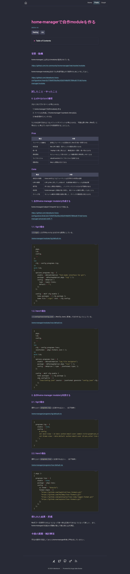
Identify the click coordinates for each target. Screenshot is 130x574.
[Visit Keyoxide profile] (70, 561)
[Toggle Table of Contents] (65, 41)
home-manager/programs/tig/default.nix (47, 414)
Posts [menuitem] (96, 3)
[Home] (25, 3)
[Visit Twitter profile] (59, 561)
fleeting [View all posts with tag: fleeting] (35, 32)
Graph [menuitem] (103, 3)
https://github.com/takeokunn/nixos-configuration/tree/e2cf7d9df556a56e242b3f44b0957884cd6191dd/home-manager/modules (59, 80)
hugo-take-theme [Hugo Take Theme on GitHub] (76, 568)
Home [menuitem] (90, 3)
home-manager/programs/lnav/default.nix (47, 465)
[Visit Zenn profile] (54, 561)
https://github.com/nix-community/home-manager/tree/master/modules (58, 66)
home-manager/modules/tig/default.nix (46, 238)
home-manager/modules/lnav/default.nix (47, 323)
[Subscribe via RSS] (76, 561)
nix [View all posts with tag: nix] (42, 32)
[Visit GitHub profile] (65, 561)
